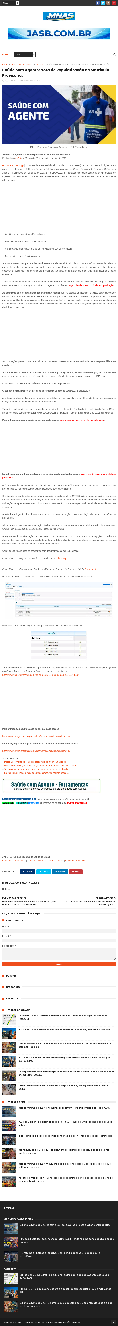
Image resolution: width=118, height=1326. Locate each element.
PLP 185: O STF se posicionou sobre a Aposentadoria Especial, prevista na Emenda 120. (66, 1029)
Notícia (40, 64)
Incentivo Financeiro (75, 860)
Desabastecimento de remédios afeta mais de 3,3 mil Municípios (35, 762)
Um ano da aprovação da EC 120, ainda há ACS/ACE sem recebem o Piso (40, 765)
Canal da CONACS (37, 860)
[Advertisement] (59, 207)
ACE (13, 64)
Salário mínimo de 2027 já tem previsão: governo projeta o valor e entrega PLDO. (64, 1107)
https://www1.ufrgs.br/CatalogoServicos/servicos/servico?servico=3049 (36, 751)
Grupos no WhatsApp (12, 165)
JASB (18, 158)
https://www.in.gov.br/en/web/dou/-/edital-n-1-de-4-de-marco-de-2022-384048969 (40, 675)
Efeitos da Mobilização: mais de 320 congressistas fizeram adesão (36, 773)
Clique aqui (62, 558)
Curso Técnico (26, 64)
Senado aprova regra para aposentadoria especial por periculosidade (37, 769)
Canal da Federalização (13, 860)
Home (5, 54)
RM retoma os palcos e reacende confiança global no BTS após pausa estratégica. (65, 1135)
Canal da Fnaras (56, 860)
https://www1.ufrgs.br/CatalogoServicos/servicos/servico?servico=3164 (36, 736)
